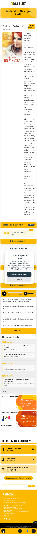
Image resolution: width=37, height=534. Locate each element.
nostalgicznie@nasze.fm (22, 511)
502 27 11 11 (15, 500)
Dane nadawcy (6, 515)
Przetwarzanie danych (23, 526)
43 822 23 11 (12, 502)
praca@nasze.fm (10, 513)
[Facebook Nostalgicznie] (6, 518)
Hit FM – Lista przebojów (15, 440)
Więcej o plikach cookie (19, 269)
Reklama (29, 526)
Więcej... (18, 331)
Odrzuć (19, 279)
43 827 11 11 (9, 500)
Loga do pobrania (12, 527)
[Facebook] (4, 518)
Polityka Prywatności (9, 526)
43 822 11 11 (10, 505)
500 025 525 (13, 511)
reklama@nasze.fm (18, 505)
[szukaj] (14, 486)
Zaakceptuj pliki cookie (19, 274)
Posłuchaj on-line (18, 241)
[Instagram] (9, 518)
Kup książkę (31, 27)
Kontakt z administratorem (22, 527)
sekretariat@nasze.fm (21, 502)
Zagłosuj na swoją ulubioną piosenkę (18, 478)
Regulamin (16, 526)
